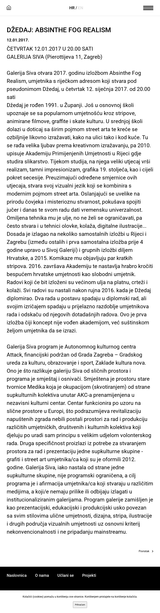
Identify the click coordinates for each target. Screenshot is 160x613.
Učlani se (65, 575)
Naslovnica (17, 575)
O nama (42, 575)
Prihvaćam (80, 604)
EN (80, 8)
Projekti (89, 575)
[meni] (148, 7)
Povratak (144, 551)
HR (72, 8)
